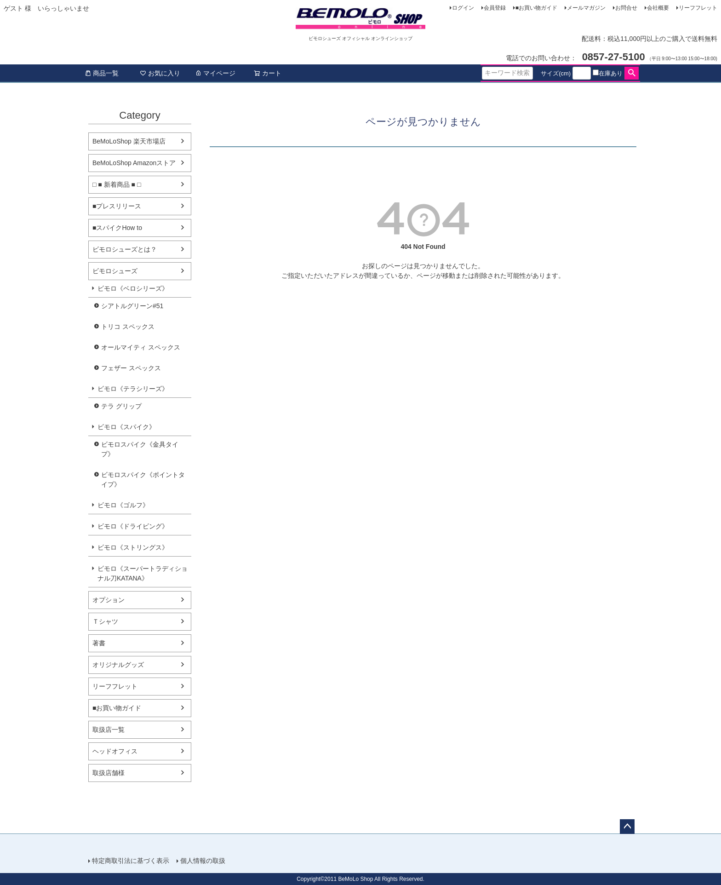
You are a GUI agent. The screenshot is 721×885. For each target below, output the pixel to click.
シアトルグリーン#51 (132, 306)
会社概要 (658, 8)
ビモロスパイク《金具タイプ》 (139, 449)
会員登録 (495, 8)
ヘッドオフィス (114, 751)
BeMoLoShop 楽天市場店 (129, 141)
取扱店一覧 (108, 729)
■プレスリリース (116, 206)
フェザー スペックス (131, 368)
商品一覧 (102, 73)
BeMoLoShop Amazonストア (134, 163)
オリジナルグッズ (118, 664)
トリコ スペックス (127, 326)
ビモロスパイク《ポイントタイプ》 (143, 479)
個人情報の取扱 (202, 860)
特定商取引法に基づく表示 (130, 860)
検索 (631, 73)
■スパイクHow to (117, 227)
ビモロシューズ (114, 271)
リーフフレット (698, 8)
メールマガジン (586, 8)
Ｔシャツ (105, 621)
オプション (108, 599)
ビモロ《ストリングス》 (132, 547)
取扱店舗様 (108, 772)
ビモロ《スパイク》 (126, 427)
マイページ (215, 73)
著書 (98, 643)
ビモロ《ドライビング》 (132, 526)
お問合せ (626, 8)
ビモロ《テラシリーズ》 (132, 388)
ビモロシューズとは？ (124, 249)
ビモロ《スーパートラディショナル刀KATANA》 (142, 573)
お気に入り (160, 73)
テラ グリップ (121, 406)
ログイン (463, 8)
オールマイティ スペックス (140, 347)
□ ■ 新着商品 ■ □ (116, 184)
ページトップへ (627, 826)
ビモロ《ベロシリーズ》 (132, 288)
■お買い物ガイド (536, 8)
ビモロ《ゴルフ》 (123, 505)
